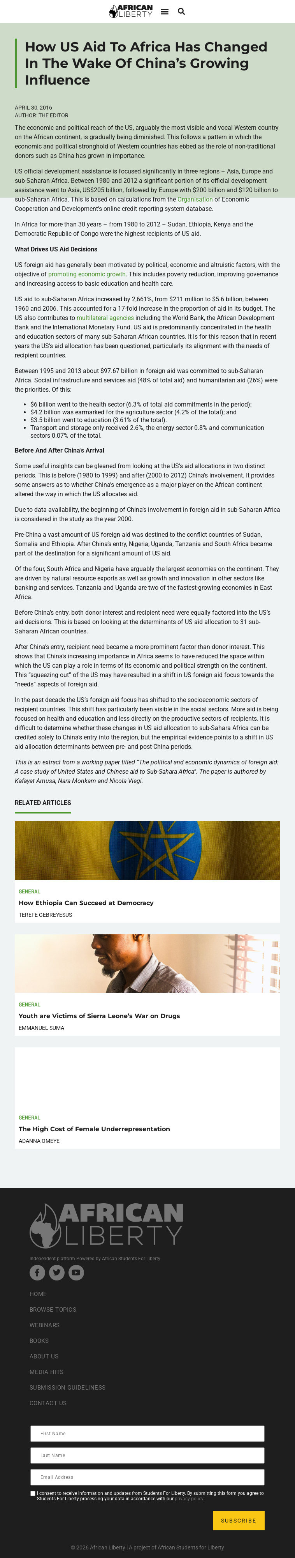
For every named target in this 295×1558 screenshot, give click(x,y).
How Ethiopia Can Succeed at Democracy (86, 903)
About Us (45, 1356)
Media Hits (47, 1372)
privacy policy (189, 1498)
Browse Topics (55, 1309)
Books (40, 1340)
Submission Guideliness (70, 1387)
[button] (164, 11)
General (29, 891)
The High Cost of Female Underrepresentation (94, 1129)
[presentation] (90, 1520)
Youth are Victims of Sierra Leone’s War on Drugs (99, 1016)
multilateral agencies (105, 318)
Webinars (45, 1325)
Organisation (195, 199)
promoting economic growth (87, 274)
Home (39, 1294)
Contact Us (49, 1403)
